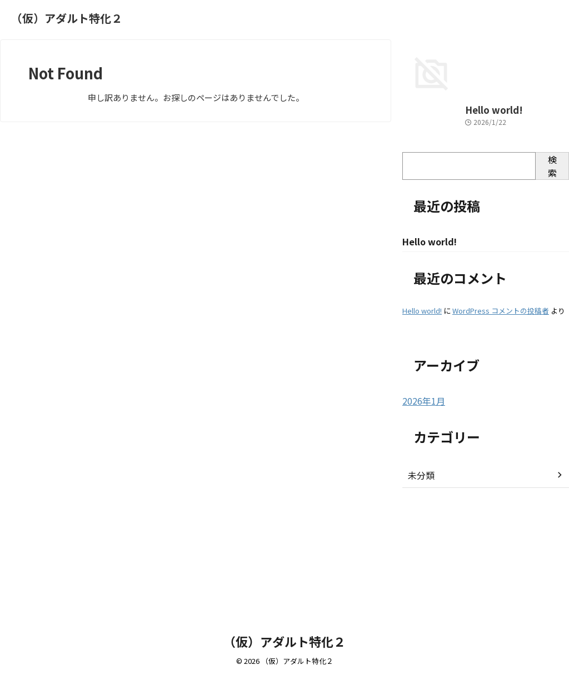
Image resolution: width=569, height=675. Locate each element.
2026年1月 (421, 508)
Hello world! (426, 217)
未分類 (419, 582)
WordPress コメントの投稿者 (500, 418)
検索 (552, 273)
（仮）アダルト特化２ (66, 18)
